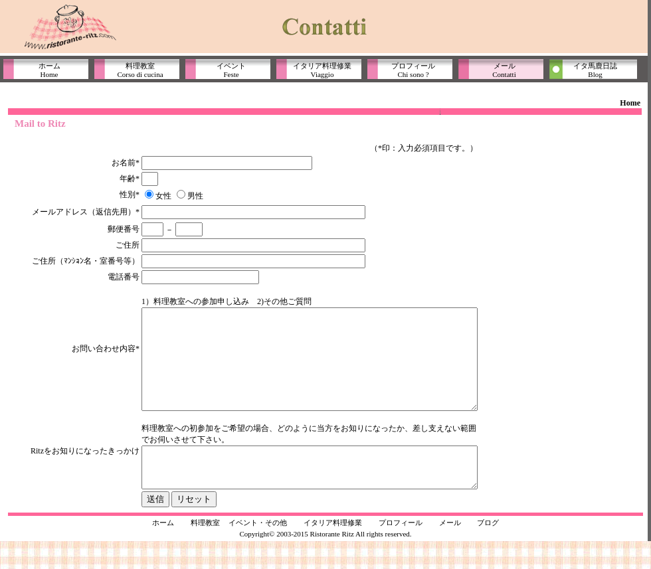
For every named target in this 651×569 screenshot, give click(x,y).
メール (450, 550)
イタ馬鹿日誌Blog (595, 70)
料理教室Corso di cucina (140, 70)
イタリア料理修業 (333, 550)
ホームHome (49, 70)
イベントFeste (231, 70)
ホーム (163, 550)
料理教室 (205, 550)
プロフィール (400, 550)
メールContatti (503, 70)
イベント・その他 (258, 550)
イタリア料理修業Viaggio (322, 70)
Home (630, 103)
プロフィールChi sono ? (413, 70)
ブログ (488, 550)
